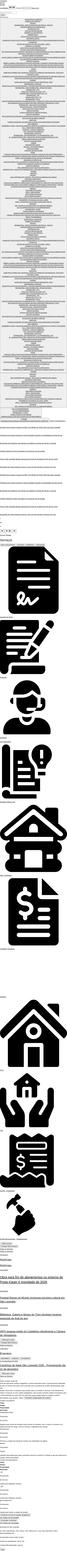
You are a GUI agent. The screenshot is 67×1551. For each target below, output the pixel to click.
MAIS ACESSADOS (8, 545)
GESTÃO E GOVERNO (32, 114)
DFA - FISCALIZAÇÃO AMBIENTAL (34, 131)
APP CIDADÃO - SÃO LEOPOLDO (32, 177)
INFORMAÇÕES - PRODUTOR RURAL (40, 88)
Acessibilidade (4, 8)
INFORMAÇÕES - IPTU (32, 90)
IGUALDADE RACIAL (21, 65)
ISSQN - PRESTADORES (33, 192)
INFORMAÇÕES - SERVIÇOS (32, 84)
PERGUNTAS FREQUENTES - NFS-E (48, 103)
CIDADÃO (33, 175)
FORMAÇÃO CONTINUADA (45, 72)
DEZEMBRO (5, 1358)
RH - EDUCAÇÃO (58, 72)
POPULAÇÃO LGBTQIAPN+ (32, 63)
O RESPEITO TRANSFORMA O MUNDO (52, 63)
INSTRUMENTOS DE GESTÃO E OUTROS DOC (38, 158)
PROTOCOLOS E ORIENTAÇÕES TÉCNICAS (24, 156)
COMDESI (16, 57)
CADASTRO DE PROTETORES (33, 150)
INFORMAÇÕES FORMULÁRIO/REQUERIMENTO (50, 86)
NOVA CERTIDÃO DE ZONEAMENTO (13, 116)
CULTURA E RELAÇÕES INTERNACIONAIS (33, 50)
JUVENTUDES (19, 63)
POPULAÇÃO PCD (9, 65)
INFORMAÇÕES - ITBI (32, 95)
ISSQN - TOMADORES (22, 202)
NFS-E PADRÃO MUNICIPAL (33, 194)
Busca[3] (2, 4)
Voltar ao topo (6, 1243)
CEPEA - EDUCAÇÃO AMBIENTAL (21, 126)
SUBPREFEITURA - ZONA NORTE (33, 169)
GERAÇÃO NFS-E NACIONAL (14, 198)
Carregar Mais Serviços (9, 1246)
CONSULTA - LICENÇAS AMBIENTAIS (33, 129)
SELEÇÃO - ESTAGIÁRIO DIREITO (33, 147)
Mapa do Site (35, 8)
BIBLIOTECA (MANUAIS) (47, 198)
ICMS (27, 190)
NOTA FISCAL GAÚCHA (38, 109)
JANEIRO (15, 1358)
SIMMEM (57, 52)
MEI (28, 213)
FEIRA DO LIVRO (23, 52)
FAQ (29, 200)
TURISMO (10, 215)
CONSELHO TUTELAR (9, 40)
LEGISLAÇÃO (49, 101)
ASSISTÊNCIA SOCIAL (32, 38)
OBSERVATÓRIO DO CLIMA (50, 137)
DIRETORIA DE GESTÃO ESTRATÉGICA (36, 116)
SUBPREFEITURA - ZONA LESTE (13, 169)
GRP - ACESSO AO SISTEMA (23, 205)
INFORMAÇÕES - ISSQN (27, 93)
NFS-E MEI (11, 103)
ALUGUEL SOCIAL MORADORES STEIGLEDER (45, 122)
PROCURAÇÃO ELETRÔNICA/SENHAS (30, 186)
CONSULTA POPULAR (38, 139)
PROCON (33, 23)
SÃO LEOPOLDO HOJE (38, 215)
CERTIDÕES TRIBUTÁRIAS (33, 179)
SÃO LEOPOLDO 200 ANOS (10, 52)
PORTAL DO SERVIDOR (39, 205)
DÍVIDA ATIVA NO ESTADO (10, 86)
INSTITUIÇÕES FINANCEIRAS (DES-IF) (40, 202)
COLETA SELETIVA (35, 167)
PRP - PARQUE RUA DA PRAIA (32, 137)
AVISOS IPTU (25, 91)
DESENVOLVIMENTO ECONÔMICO (32, 55)
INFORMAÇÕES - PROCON (22, 25)
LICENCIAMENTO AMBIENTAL (28, 185)
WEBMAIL (49, 205)
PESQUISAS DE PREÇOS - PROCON (42, 25)
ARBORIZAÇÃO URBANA (49, 177)
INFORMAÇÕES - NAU (46, 135)
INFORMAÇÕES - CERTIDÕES (27, 86)
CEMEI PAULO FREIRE (10, 72)
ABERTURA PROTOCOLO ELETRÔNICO (33, 181)
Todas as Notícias (6, 1345)
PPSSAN (44, 40)
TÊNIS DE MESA (47, 78)
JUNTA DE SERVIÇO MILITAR (33, 31)
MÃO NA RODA (33, 213)
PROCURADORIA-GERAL (32, 145)
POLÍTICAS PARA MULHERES (33, 141)
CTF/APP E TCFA (55, 126)
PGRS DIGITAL (45, 167)
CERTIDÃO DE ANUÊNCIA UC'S (40, 126)
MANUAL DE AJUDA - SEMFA (39, 200)
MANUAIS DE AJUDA (59, 101)
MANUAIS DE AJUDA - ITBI (33, 97)
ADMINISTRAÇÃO (33, 34)
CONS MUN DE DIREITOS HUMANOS (36, 67)
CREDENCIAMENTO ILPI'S (34, 40)
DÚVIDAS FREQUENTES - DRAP (43, 82)
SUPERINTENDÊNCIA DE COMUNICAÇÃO (32, 27)
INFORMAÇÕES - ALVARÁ (32, 209)
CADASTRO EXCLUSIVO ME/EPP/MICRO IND (33, 48)
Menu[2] (2, 3)
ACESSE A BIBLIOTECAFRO (35, 65)
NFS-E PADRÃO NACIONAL (33, 196)
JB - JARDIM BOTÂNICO (16, 137)
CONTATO (5, 101)
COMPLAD (42, 118)
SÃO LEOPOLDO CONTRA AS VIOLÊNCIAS (37, 164)
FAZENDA (33, 80)
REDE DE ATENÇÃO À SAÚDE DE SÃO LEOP (38, 154)
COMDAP (10, 57)
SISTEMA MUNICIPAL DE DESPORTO (31, 78)
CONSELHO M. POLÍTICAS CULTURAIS (37, 53)
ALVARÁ (4, 57)
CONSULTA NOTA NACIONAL (31, 198)
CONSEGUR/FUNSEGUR (47, 162)
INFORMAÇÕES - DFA (20, 135)
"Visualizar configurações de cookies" (38, 1398)
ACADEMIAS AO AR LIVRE (10, 76)
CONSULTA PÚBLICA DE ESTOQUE (14, 154)
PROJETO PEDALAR (24, 76)
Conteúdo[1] (3, 1)
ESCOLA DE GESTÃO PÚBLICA (30, 36)
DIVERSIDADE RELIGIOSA (17, 67)
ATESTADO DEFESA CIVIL (11, 162)
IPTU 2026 (53, 186)
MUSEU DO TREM (34, 52)
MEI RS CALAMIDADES (36, 57)
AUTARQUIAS (33, 42)
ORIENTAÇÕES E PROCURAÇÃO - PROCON (50, 185)
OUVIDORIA (14, 186)
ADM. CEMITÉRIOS (23, 167)
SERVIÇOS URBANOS (32, 166)
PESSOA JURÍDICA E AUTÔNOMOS (33, 211)
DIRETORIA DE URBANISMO (56, 116)
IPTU (49, 183)
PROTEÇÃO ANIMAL (33, 148)
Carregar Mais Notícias (9, 1342)
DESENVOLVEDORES (14, 101)
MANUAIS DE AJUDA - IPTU (37, 91)
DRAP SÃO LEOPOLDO (26, 82)
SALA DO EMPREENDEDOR (25, 207)
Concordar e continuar (8, 1520)
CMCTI (21, 57)
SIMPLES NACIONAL (33, 110)
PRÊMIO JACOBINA (9, 63)
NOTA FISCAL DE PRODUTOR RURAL (26, 103)
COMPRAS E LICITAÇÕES (32, 46)
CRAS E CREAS (21, 40)
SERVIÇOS (33, 173)
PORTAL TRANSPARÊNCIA (33, 217)
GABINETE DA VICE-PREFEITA (33, 33)
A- (29, 8)
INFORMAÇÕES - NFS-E (33, 99)
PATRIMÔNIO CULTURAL (47, 52)
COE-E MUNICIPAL (23, 72)
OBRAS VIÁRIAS (27, 139)
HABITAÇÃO (32, 120)
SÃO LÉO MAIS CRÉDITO (46, 213)
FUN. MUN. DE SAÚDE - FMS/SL (40, 44)
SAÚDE (33, 152)
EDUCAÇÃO (32, 71)
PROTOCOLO (46, 186)
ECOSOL (26, 57)
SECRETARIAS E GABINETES (33, 19)
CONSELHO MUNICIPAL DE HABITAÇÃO (20, 122)
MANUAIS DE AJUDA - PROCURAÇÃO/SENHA (33, 107)
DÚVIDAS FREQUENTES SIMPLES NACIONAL (33, 112)
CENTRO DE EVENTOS (24, 44)
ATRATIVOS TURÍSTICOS (52, 215)
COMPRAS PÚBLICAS (20, 213)
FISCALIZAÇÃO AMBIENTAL (12, 183)
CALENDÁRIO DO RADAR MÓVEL (29, 162)
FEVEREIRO (25, 1358)
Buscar (3, 15)
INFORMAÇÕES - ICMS (22, 88)
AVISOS (16, 82)
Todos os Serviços (7, 1249)
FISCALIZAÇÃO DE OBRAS (30, 118)
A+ (23, 8)
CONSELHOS (33, 72)
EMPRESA (33, 188)
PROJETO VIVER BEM (37, 76)
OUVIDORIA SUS (43, 156)
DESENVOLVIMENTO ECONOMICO (36, 59)
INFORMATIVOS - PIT (41, 93)
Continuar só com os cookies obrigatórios (15, 1515)
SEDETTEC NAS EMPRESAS (51, 57)
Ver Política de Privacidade (9, 1517)
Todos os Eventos (6, 1376)
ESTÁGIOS (43, 36)
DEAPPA (62, 126)
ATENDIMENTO (6, 126)
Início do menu (4, 17)
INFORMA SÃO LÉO (33, 29)
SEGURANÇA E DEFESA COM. (33, 160)
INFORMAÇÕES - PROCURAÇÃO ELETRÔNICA (33, 105)
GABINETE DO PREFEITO (32, 21)
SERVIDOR (33, 204)
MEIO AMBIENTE (33, 124)
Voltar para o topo (7, 1340)
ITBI (52, 183)
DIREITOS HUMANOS (32, 61)
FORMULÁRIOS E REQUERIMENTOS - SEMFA (34, 183)
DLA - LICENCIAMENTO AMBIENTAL (32, 128)
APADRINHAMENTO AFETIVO (56, 40)
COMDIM (33, 143)
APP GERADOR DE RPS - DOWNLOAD (32, 101)
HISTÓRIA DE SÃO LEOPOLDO (22, 215)
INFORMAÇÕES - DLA (33, 135)
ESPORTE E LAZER (33, 74)
